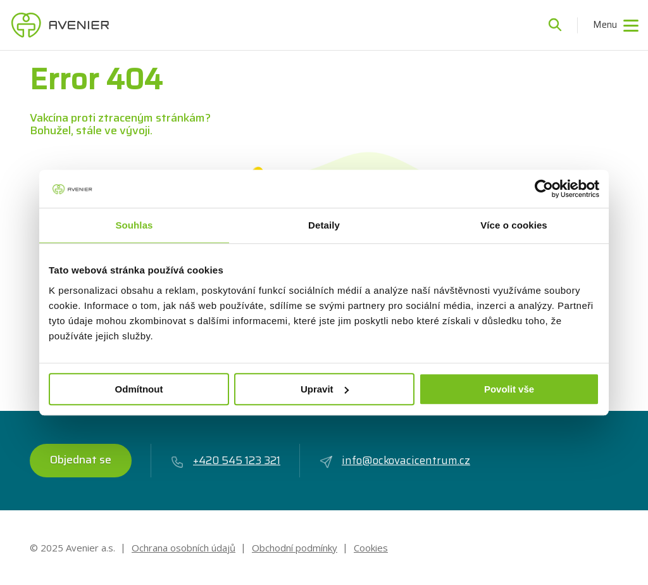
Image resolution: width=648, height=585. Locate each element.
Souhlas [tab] (134, 225)
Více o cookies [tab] (513, 225)
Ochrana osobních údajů (183, 547)
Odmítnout (139, 389)
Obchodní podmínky (294, 547)
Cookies (371, 547)
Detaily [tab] (324, 225)
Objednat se (80, 459)
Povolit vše (509, 389)
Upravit (325, 389)
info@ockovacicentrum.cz (394, 461)
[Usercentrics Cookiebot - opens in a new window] (544, 188)
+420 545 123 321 (225, 461)
